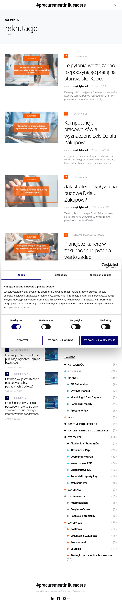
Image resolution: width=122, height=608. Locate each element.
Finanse (71, 377)
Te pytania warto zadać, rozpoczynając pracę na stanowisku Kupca (90, 72)
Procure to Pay (77, 410)
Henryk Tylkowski (80, 86)
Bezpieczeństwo (78, 509)
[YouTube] (66, 598)
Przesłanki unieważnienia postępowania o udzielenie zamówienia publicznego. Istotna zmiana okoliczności (22, 408)
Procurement (76, 542)
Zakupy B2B (73, 522)
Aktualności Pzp (78, 450)
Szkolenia (72, 489)
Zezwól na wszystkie (99, 340)
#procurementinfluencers (61, 5)
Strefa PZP (73, 437)
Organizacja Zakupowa (82, 535)
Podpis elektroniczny (81, 515)
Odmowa (22, 340)
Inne (69, 417)
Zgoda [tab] (21, 274)
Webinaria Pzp (77, 483)
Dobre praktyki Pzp (80, 456)
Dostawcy (74, 529)
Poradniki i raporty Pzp (82, 476)
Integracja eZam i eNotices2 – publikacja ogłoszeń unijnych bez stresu (23, 358)
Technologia (74, 496)
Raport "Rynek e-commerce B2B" (87, 430)
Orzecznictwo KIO (79, 469)
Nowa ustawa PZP (79, 463)
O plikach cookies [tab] (100, 274)
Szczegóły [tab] (61, 274)
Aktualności (74, 364)
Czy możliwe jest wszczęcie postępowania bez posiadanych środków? (22, 382)
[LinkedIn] (52, 598)
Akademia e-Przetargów (83, 443)
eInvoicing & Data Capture (84, 397)
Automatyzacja (77, 502)
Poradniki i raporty (79, 404)
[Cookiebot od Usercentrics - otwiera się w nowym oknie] (103, 265)
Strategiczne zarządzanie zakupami (90, 555)
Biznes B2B (73, 371)
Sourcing (74, 548)
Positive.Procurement (80, 424)
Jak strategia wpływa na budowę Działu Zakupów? (90, 193)
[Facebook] (58, 598)
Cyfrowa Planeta (78, 390)
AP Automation (78, 384)
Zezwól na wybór (61, 340)
